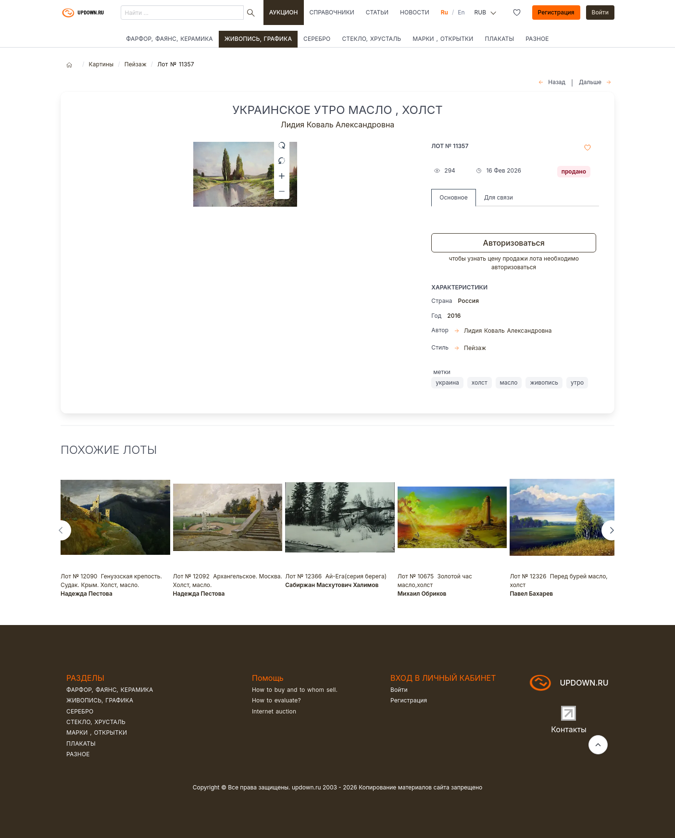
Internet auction (274, 711)
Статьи (377, 12)
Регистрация (556, 12)
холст (480, 382)
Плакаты (499, 38)
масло (509, 382)
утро (577, 382)
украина (447, 382)
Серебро (316, 38)
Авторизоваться (514, 243)
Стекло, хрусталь (371, 38)
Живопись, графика (258, 38)
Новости (414, 12)
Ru (444, 12)
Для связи (498, 197)
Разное (537, 38)
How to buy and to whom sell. (295, 689)
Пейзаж (136, 64)
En (461, 12)
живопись (544, 382)
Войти (600, 12)
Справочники (332, 12)
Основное (453, 197)
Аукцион (283, 12)
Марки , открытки (442, 38)
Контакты (569, 729)
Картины (100, 64)
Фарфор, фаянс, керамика (169, 38)
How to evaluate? (276, 700)
